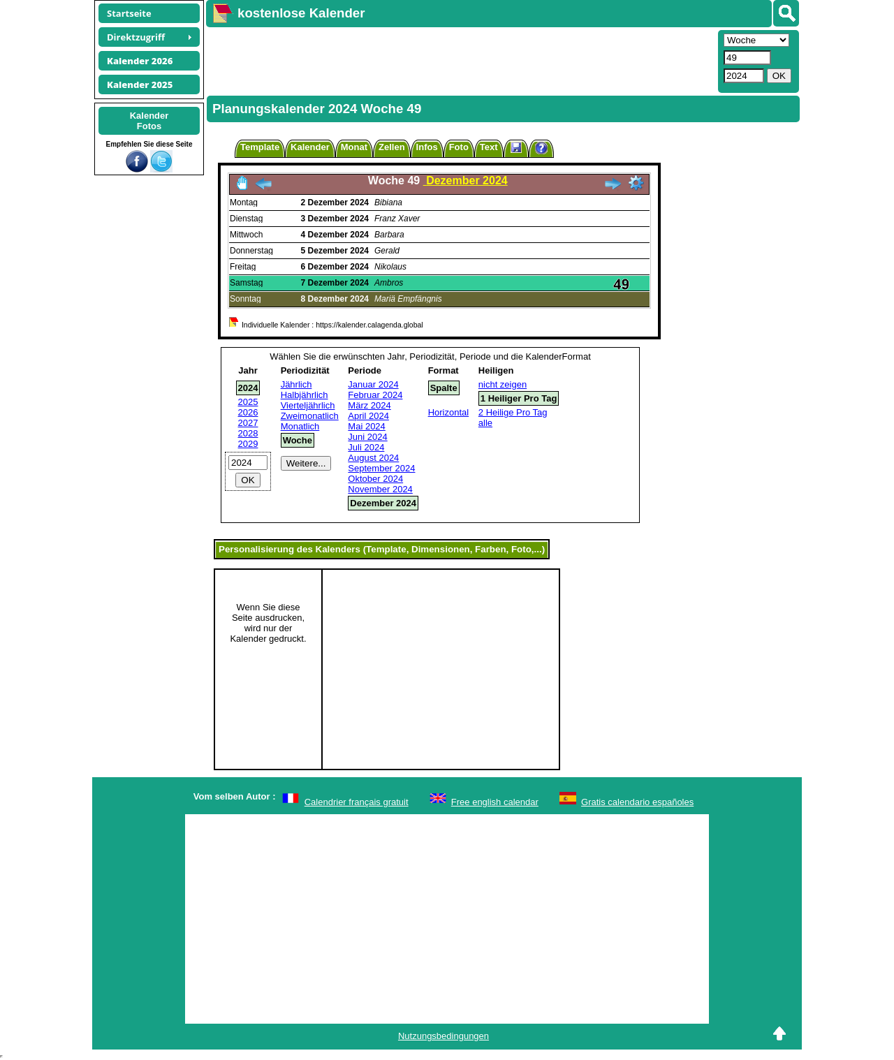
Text (489, 147)
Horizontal (448, 412)
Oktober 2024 (375, 478)
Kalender (310, 147)
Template (259, 147)
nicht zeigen (502, 384)
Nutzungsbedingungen (443, 1036)
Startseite (129, 13)
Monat (354, 147)
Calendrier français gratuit (357, 802)
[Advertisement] (460, 60)
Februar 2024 (375, 395)
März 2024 (369, 405)
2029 (248, 444)
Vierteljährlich (308, 405)
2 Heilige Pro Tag (513, 412)
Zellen (392, 147)
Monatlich (300, 426)
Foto (459, 147)
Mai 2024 (366, 426)
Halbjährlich (304, 395)
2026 (248, 412)
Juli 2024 (366, 447)
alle (485, 423)
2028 (248, 433)
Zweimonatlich (310, 416)
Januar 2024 (373, 384)
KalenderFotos (149, 120)
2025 (248, 402)
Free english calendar (494, 802)
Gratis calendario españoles (637, 802)
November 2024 (380, 489)
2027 (248, 423)
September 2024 (381, 468)
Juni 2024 (367, 437)
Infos (427, 147)
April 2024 (368, 416)
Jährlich (296, 384)
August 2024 (373, 457)
